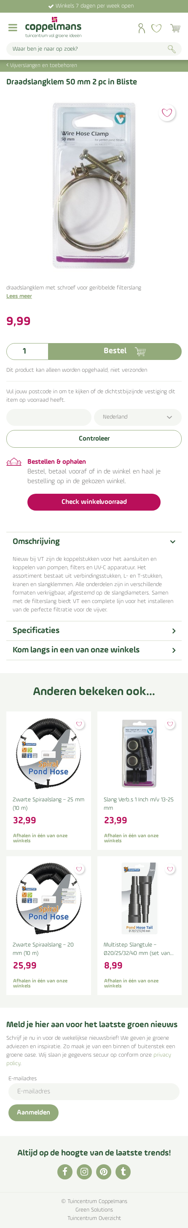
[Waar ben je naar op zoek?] (94, 49)
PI (103, 1171)
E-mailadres (22, 1079)
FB (65, 1171)
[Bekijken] (175, 28)
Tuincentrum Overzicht (94, 1218)
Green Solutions (94, 1210)
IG (84, 1171)
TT (123, 1171)
